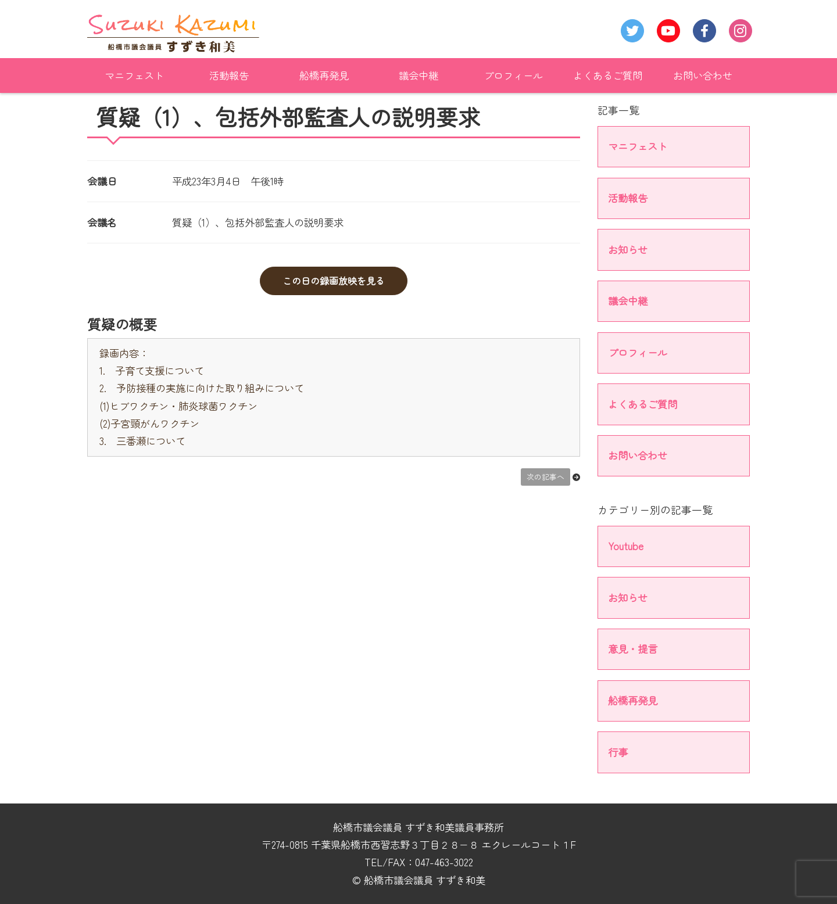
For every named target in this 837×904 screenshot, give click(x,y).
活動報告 (229, 75)
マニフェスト (134, 75)
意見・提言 (632, 648)
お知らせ (628, 249)
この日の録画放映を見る (333, 281)
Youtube (625, 546)
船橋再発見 (324, 75)
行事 (618, 752)
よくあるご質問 (607, 75)
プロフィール (513, 75)
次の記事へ (545, 476)
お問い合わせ (702, 75)
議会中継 (418, 75)
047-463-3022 (444, 862)
